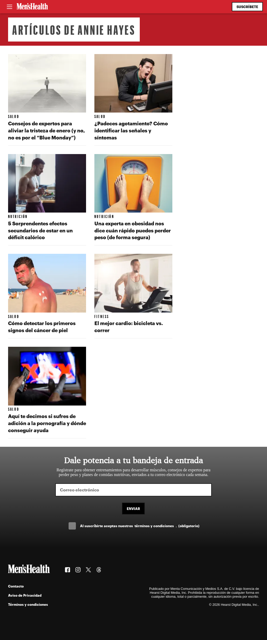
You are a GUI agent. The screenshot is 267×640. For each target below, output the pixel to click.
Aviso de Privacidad (24, 595)
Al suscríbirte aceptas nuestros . (139, 526)
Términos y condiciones (28, 604)
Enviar (133, 508)
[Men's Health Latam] (32, 6)
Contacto (16, 586)
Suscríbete (247, 7)
